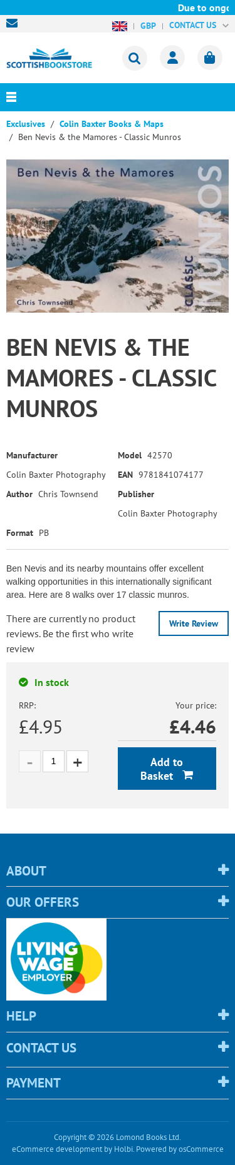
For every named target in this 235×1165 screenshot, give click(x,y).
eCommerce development (57, 1149)
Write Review (193, 623)
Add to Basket (161, 769)
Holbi (123, 1149)
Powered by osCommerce (180, 1149)
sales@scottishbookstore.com (15, 23)
